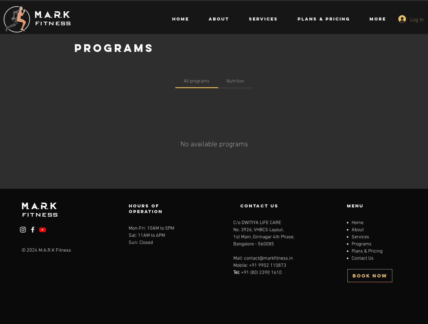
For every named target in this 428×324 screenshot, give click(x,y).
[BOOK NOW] (369, 275)
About (358, 230)
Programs (362, 244)
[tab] (196, 80)
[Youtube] (42, 230)
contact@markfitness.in (268, 258)
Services (360, 237)
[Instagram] (23, 230)
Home (358, 223)
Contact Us (363, 258)
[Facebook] (33, 230)
